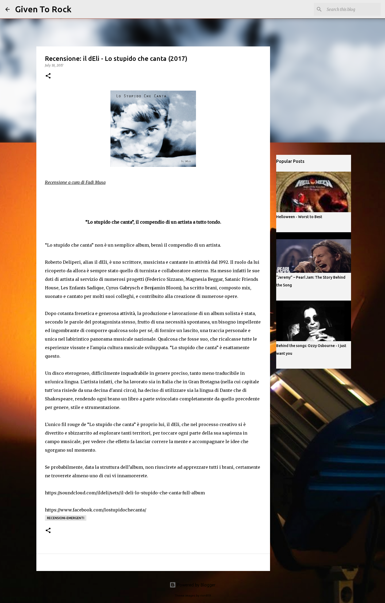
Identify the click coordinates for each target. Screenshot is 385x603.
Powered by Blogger (192, 584)
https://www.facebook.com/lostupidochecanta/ (95, 510)
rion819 (205, 595)
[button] (48, 76)
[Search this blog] (353, 9)
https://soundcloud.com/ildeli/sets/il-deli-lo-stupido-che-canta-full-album (125, 492)
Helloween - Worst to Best (299, 217)
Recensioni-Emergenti (65, 518)
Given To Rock (43, 9)
